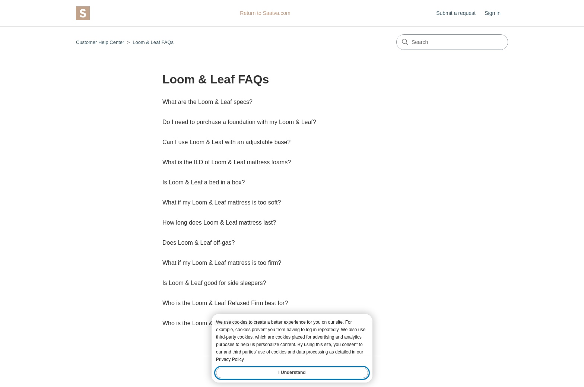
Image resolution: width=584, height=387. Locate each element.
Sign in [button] (493, 13)
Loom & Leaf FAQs (153, 42)
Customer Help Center (100, 42)
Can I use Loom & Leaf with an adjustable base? (226, 142)
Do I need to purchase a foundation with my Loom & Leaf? (239, 122)
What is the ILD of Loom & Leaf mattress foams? (226, 162)
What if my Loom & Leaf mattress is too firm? (221, 263)
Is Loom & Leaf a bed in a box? (203, 182)
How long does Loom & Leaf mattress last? (219, 222)
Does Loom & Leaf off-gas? (198, 243)
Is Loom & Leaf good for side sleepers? (214, 283)
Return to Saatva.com (265, 13)
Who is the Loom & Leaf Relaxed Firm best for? (225, 303)
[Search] (452, 42)
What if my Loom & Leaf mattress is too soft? (221, 202)
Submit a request (456, 13)
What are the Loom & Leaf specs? (207, 102)
